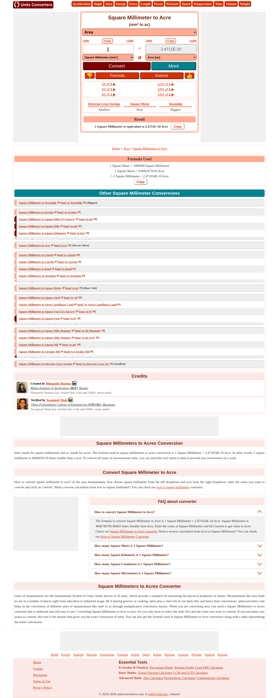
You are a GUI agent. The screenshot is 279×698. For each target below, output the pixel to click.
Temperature (203, 4)
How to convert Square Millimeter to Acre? (124, 512)
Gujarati (183, 654)
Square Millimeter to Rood (35, 268)
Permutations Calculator (180, 678)
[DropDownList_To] (171, 57)
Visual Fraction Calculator (155, 672)
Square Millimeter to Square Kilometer (42, 233)
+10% (130, 40)
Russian (170, 654)
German (122, 654)
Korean (222, 654)
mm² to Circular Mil (77, 351)
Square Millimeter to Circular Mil (39, 351)
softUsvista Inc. (158, 694)
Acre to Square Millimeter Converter (124, 536)
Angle (98, 4)
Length (146, 4)
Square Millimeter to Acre (34, 245)
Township (175, 104)
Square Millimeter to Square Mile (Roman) (45, 330)
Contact (38, 668)
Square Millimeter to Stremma (37, 275)
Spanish (78, 654)
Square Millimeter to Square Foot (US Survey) (47, 311)
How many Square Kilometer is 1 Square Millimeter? (131, 555)
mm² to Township (71, 202)
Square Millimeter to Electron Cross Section (45, 363)
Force (133, 4)
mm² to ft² (86, 311)
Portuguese (107, 654)
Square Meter (139, 104)
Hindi (54, 654)
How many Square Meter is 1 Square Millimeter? (128, 546)
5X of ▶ (109, 89)
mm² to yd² (71, 297)
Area (108, 4)
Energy (121, 4)
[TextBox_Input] (108, 49)
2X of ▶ (109, 84)
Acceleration (81, 4)
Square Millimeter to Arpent (36, 255)
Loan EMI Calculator (209, 667)
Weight (245, 4)
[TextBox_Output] (171, 49)
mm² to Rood (64, 268)
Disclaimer (40, 675)
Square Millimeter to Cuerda (36, 262)
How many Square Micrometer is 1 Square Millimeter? (132, 573)
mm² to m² (72, 288)
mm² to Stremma (71, 275)
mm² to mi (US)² (85, 337)
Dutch (146, 654)
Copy (107, 40)
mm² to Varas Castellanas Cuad (97, 304)
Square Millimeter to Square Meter (40, 288)
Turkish (209, 654)
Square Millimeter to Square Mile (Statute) (45, 337)
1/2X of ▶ (166, 84)
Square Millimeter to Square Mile (39, 226)
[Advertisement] (45, 77)
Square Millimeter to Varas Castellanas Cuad (46, 304)
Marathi (92, 654)
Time (218, 4)
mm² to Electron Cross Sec (93, 363)
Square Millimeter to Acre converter (133, 531)
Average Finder (184, 667)
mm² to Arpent (67, 255)
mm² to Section (67, 212)
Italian (157, 654)
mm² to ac (61, 245)
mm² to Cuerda (68, 262)
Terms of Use (42, 681)
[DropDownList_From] (108, 57)
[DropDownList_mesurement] (139, 32)
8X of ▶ (109, 94)
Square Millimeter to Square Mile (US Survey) (47, 219)
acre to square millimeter (173, 487)
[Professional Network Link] (58, 383)
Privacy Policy (42, 687)
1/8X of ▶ (166, 94)
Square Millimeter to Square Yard (39, 297)
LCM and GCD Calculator (190, 672)
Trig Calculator (153, 678)
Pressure (172, 4)
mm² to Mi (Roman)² (88, 330)
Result (139, 119)
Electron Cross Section (104, 104)
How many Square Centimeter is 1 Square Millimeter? (132, 564)
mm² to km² (78, 233)
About (37, 662)
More (173, 65)
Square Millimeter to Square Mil (38, 344)
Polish (135, 654)
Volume (231, 4)
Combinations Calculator (212, 678)
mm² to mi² (86, 219)
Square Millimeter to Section (36, 212)
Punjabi (197, 654)
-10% (85, 40)
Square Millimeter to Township (37, 202)
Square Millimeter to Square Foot (39, 318)
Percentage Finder (161, 667)
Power (158, 4)
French (65, 654)
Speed (186, 4)
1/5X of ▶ (166, 89)
